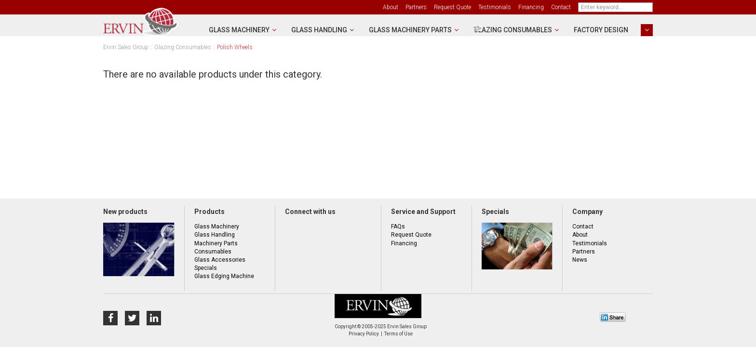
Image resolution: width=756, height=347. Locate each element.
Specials (205, 268)
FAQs (398, 226)
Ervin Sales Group (125, 47)
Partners (416, 7)
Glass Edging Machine (224, 276)
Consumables (212, 251)
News (579, 259)
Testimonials (494, 7)
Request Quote (452, 7)
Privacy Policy (364, 333)
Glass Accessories (219, 259)
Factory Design (601, 30)
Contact (561, 7)
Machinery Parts (216, 243)
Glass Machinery (239, 30)
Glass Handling (319, 30)
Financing (531, 7)
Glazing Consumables (512, 30)
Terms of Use (398, 333)
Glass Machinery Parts (410, 30)
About (390, 7)
